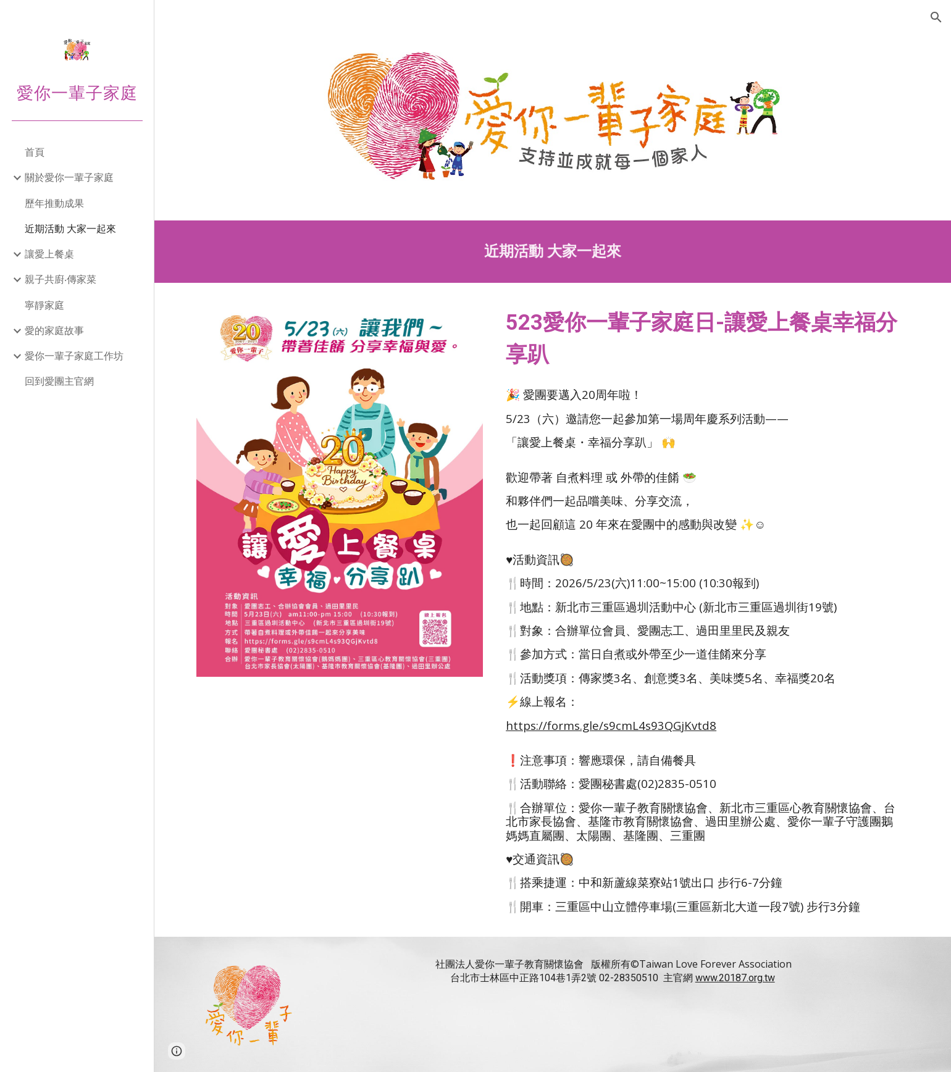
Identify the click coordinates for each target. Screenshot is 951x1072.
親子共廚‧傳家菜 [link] (60, 279)
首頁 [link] (34, 152)
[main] (552, 251)
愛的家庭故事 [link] (54, 330)
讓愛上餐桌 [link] (49, 254)
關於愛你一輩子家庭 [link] (69, 177)
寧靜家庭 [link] (44, 305)
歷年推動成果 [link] (54, 203)
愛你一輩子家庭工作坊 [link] (74, 355)
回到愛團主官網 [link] (59, 381)
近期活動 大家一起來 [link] (70, 228)
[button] (936, 17)
